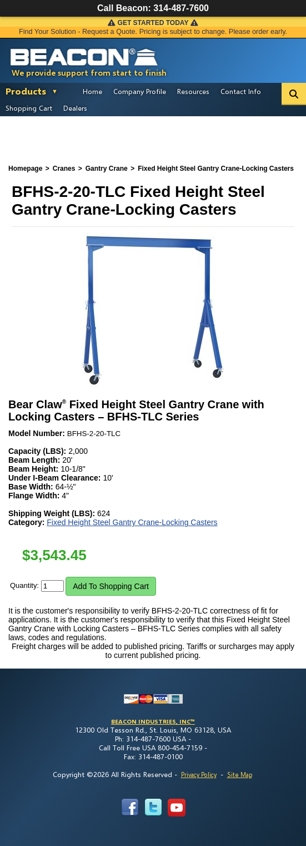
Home (92, 91)
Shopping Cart (29, 107)
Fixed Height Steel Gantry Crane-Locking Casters (132, 522)
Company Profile (139, 91)
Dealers (75, 107)
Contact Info (240, 91)
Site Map (239, 774)
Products (26, 91)
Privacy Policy (199, 774)
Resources (193, 91)
